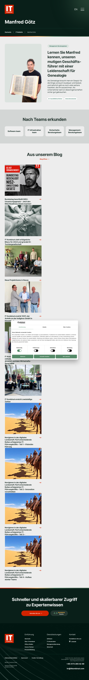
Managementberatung (53, 644)
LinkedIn (72, 641)
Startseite (8, 32)
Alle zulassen (66, 356)
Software (49, 638)
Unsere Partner (29, 647)
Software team (14, 131)
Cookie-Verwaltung (37, 658)
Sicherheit (50, 647)
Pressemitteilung (30, 649)
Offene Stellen (29, 644)
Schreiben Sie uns (35, 613)
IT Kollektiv (19, 32)
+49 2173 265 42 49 (75, 664)
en (75, 9)
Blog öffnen (43, 159)
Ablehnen (22, 356)
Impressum (24, 658)
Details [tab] (44, 327)
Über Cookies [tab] (67, 327)
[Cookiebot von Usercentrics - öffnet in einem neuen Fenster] (18, 323)
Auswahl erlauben (44, 356)
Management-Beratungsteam (58, 46)
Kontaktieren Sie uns (75, 638)
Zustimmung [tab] (22, 327)
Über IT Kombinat (30, 641)
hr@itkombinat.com (75, 668)
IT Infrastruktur (51, 641)
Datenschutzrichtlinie (11, 658)
